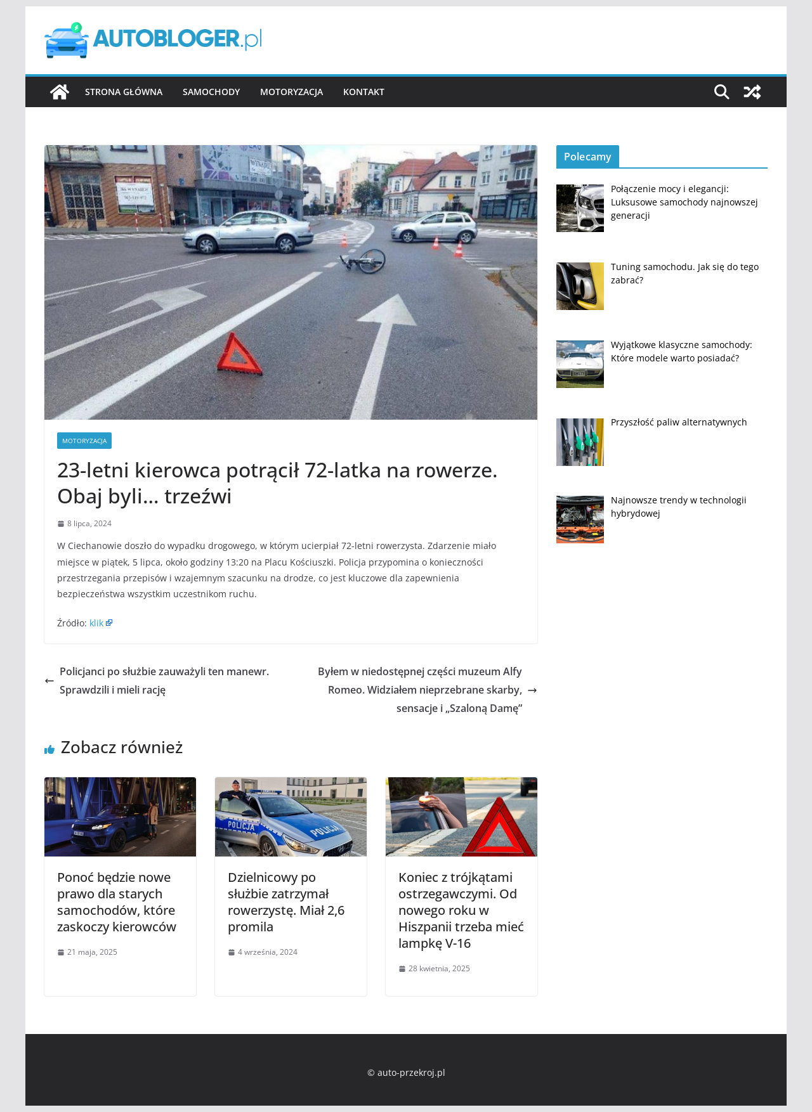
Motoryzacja (291, 92)
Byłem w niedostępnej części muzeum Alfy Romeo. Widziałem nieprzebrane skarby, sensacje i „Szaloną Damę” (427, 689)
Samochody (211, 92)
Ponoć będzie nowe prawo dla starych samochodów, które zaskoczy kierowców (116, 902)
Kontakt (363, 92)
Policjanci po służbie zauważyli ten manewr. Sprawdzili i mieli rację (156, 680)
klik (96, 623)
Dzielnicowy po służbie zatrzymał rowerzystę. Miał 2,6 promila (286, 902)
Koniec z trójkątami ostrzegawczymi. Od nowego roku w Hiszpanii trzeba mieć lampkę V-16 (461, 910)
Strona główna (123, 92)
